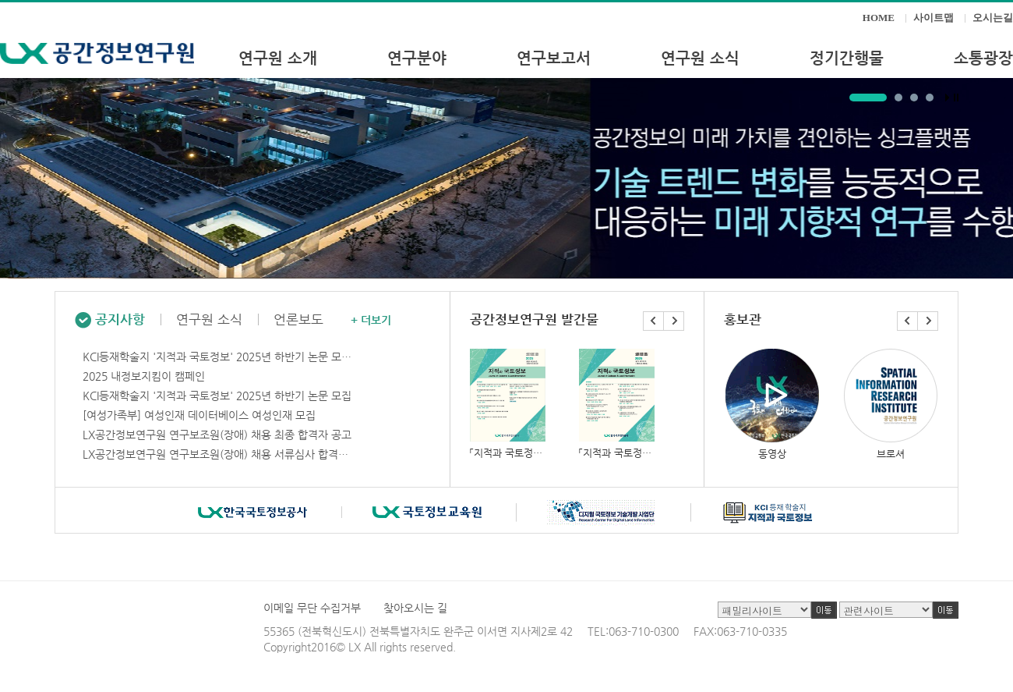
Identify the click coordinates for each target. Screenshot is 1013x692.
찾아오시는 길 (415, 608)
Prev (653, 321)
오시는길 (992, 17)
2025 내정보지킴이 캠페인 (144, 376)
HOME (879, 17)
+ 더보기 (371, 320)
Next (674, 321)
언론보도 (298, 319)
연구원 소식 (209, 319)
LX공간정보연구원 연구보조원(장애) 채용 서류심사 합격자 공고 (219, 454)
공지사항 (110, 319)
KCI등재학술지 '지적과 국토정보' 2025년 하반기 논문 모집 (217, 395)
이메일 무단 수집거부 (312, 608)
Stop (956, 97)
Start (947, 97)
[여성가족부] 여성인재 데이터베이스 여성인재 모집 (199, 415)
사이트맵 (933, 17)
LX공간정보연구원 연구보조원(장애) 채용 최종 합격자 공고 (217, 434)
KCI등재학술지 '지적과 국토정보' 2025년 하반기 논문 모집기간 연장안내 (219, 356)
